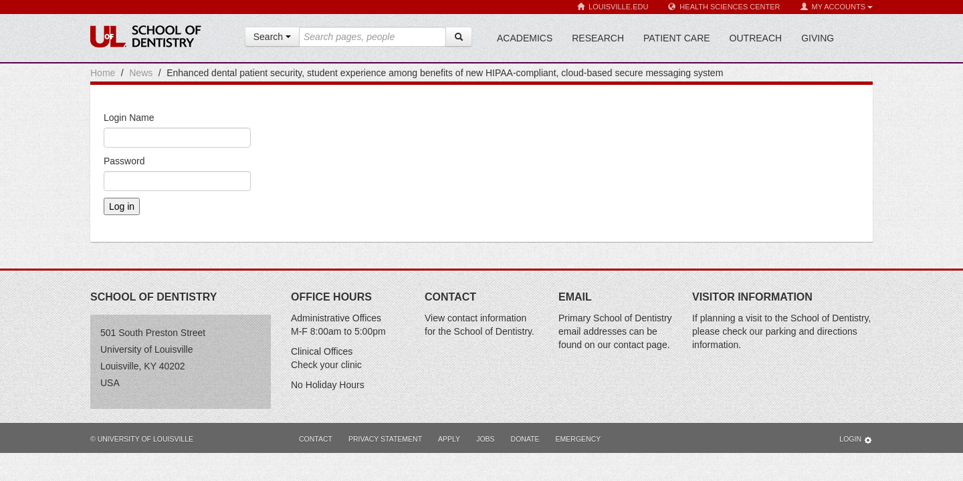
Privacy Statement (385, 439)
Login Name (129, 117)
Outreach (756, 38)
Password (124, 161)
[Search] (458, 37)
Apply (449, 439)
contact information (486, 318)
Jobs (485, 439)
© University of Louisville (141, 439)
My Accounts (836, 7)
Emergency (578, 439)
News (140, 72)
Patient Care (676, 38)
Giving (817, 38)
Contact (315, 439)
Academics (524, 38)
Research (598, 38)
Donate (525, 439)
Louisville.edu (612, 7)
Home (102, 72)
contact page (640, 344)
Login (856, 440)
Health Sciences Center (724, 7)
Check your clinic (326, 364)
